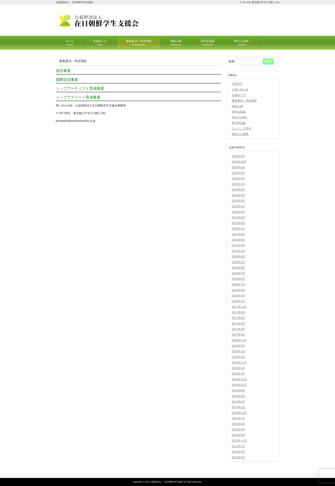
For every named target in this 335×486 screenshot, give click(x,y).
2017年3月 (238, 329)
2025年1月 (238, 184)
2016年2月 (238, 357)
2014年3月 (238, 401)
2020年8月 (238, 256)
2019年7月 (238, 273)
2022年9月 (238, 217)
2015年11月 (239, 362)
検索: (232, 61)
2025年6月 (238, 173)
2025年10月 (239, 161)
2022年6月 (238, 223)
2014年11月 (239, 385)
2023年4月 (238, 212)
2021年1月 (238, 251)
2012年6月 (238, 451)
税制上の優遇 (240, 134)
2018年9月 (238, 279)
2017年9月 (238, 312)
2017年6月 (238, 318)
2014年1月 (238, 407)
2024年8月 (238, 189)
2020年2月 (238, 262)
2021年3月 (238, 245)
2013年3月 (238, 435)
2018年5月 (238, 290)
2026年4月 (238, 156)
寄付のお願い (240, 117)
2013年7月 (238, 418)
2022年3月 (238, 228)
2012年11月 (239, 440)
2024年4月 (238, 195)
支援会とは (239, 95)
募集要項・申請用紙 (244, 100)
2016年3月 (238, 351)
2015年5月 (238, 368)
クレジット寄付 (241, 128)
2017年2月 (238, 334)
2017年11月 (239, 306)
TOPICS (237, 84)
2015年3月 (238, 373)
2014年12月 (239, 379)
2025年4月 (238, 178)
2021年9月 (238, 234)
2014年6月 (238, 390)
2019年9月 (238, 267)
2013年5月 (238, 429)
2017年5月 (238, 323)
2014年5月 (238, 396)
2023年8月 (238, 206)
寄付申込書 (239, 123)
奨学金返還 (239, 111)
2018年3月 (238, 295)
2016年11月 (239, 340)
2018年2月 (238, 301)
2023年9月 (238, 200)
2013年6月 (238, 424)
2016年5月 (238, 345)
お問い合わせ (240, 89)
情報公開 (237, 106)
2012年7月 (238, 446)
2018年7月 (238, 284)
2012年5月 (238, 457)
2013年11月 (239, 412)
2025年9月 (238, 167)
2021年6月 (238, 239)
